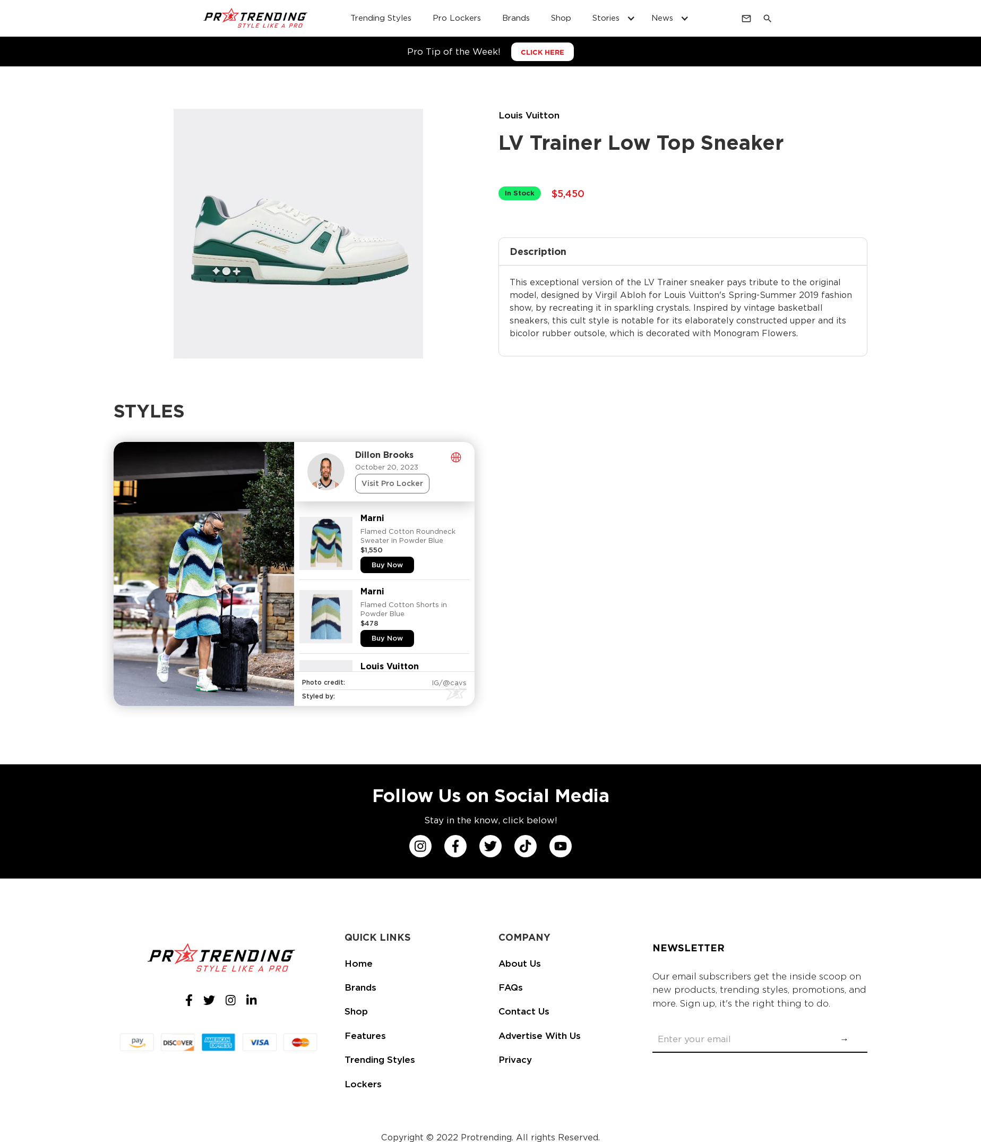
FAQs (510, 987)
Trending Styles (380, 1059)
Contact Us (523, 1011)
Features (365, 1035)
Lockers (363, 1084)
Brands (360, 987)
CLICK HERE (542, 52)
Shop (356, 1011)
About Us (519, 963)
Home (359, 963)
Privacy (515, 1059)
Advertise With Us (539, 1035)
